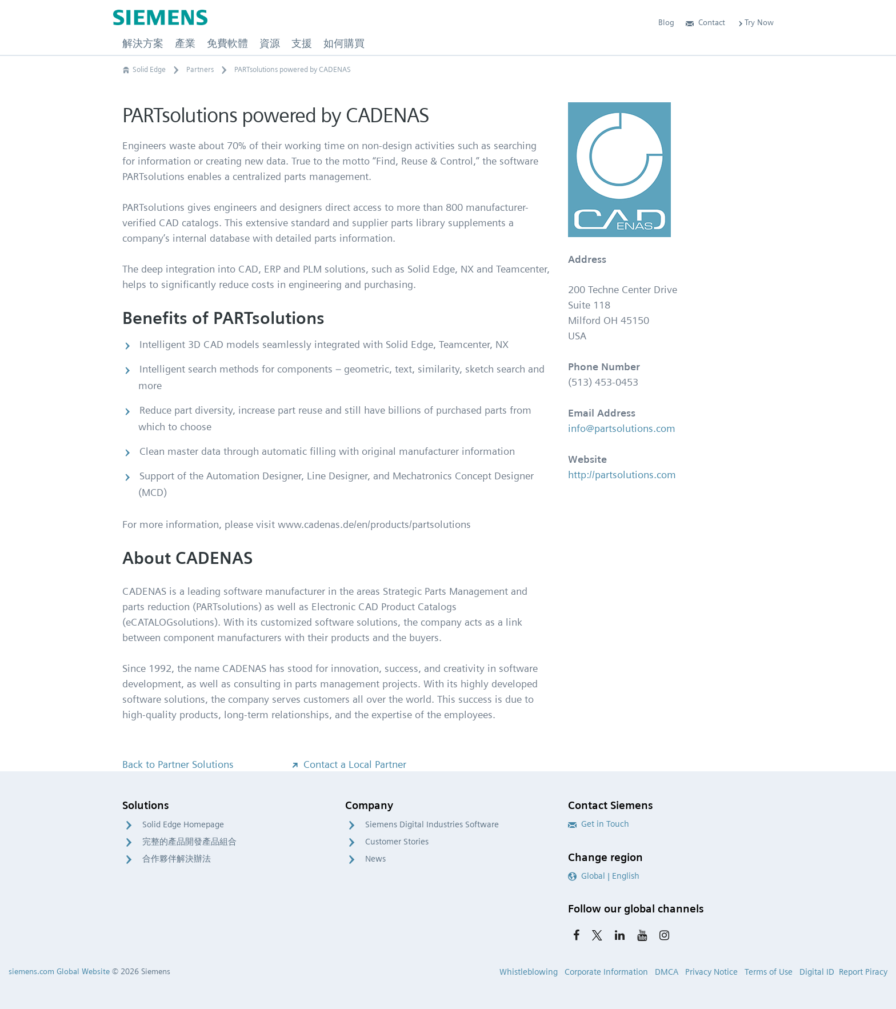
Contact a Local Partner (348, 764)
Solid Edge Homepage (183, 824)
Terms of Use (769, 972)
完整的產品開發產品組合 (189, 841)
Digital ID (816, 972)
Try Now (755, 22)
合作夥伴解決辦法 (176, 859)
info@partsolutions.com (621, 428)
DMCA (666, 972)
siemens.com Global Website (59, 971)
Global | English (603, 876)
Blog (666, 22)
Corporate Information (606, 972)
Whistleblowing (528, 972)
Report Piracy (863, 972)
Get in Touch (598, 824)
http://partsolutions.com (622, 475)
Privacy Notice (711, 972)
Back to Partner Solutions (178, 764)
